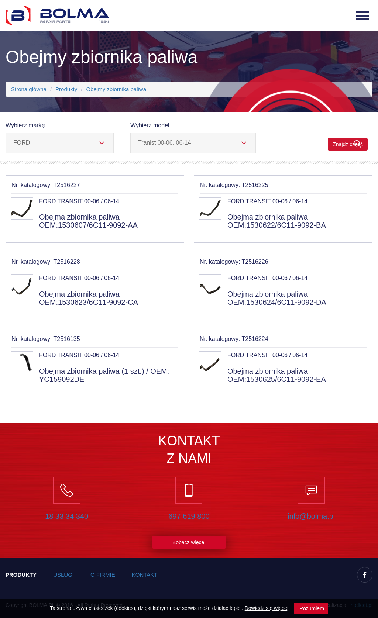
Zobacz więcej (189, 542)
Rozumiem (311, 608)
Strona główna (29, 89)
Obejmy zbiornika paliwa (116, 89)
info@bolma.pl (311, 516)
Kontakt (145, 575)
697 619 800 (188, 516)
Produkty (66, 89)
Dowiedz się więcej (266, 608)
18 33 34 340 (66, 516)
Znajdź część (348, 144)
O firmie (102, 575)
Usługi (63, 575)
